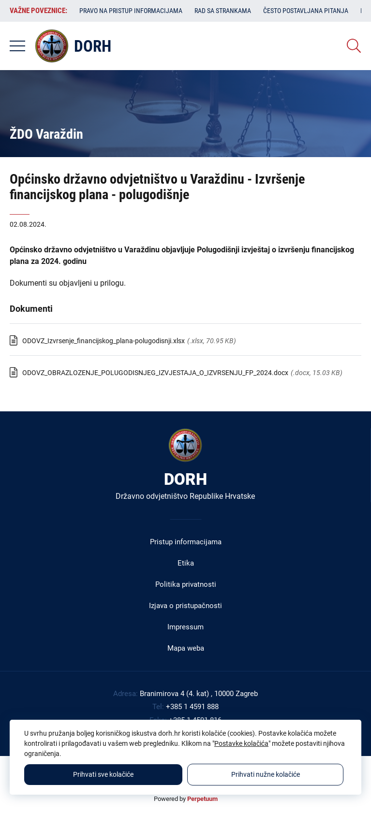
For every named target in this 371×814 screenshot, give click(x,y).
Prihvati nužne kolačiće (265, 774)
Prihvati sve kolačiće (103, 774)
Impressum (185, 627)
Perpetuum (202, 798)
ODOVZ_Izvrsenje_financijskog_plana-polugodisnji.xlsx (103, 341)
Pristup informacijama (186, 542)
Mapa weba (185, 648)
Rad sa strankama (222, 11)
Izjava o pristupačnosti (185, 605)
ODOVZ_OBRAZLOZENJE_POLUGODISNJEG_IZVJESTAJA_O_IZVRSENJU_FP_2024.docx (155, 373)
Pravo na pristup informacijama (130, 11)
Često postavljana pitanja (305, 11)
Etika (186, 563)
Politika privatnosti (185, 584)
